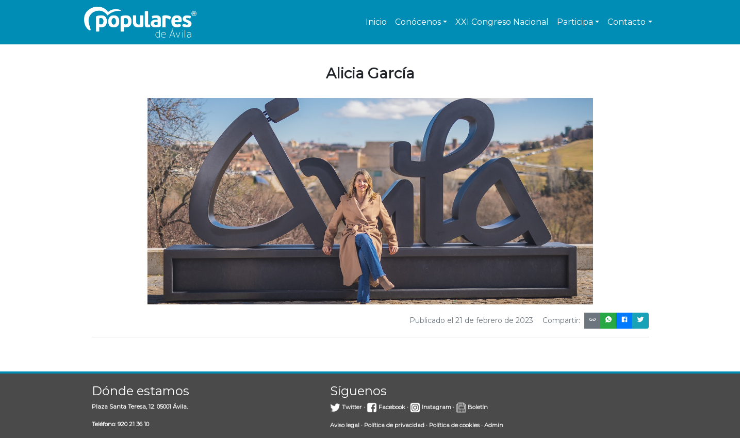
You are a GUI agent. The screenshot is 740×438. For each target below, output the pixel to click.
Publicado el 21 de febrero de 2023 (471, 320)
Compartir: (561, 320)
